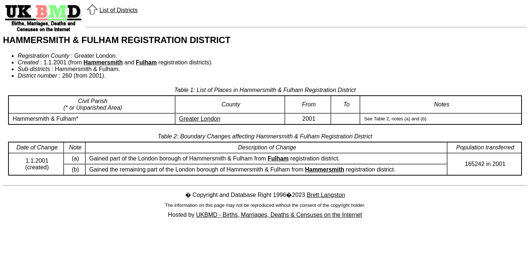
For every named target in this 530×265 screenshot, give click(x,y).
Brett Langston (326, 195)
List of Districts (118, 10)
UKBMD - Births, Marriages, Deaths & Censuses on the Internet (279, 215)
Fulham (146, 62)
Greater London (199, 119)
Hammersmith (103, 62)
